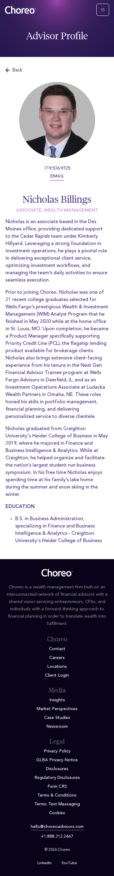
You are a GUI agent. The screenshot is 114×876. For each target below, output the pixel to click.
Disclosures (57, 769)
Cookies (57, 813)
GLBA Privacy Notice (57, 760)
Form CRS (57, 786)
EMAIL (57, 176)
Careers (57, 658)
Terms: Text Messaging (57, 804)
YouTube (69, 863)
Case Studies (57, 718)
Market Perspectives (57, 709)
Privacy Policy (57, 751)
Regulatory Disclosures (57, 778)
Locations (57, 666)
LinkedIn (44, 863)
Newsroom (57, 726)
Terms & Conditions (57, 795)
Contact (57, 649)
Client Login (57, 675)
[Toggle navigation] (102, 10)
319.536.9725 (57, 168)
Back (13, 70)
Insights (57, 700)
